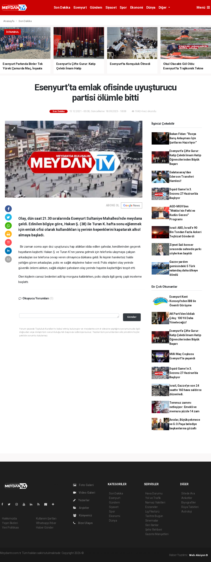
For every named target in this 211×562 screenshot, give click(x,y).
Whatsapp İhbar (46, 523)
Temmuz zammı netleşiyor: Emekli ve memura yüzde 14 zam (184, 407)
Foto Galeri (83, 485)
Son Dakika (62, 7)
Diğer (163, 7)
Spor (123, 7)
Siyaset (111, 7)
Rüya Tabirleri (189, 507)
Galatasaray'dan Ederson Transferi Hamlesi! (181, 177)
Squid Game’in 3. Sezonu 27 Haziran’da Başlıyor (183, 194)
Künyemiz (82, 515)
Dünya (150, 7)
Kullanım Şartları (46, 518)
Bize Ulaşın (83, 523)
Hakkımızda (9, 518)
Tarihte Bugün (154, 516)
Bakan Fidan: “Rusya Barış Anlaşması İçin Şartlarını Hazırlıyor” (183, 138)
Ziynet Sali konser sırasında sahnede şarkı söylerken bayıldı (185, 249)
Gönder (131, 316)
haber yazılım (143, 553)
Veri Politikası (10, 527)
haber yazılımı (93, 553)
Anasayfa (9, 21)
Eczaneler (151, 507)
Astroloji (186, 511)
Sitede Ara (188, 493)
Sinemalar (151, 520)
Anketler (186, 498)
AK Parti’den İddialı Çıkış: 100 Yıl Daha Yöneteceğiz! (182, 318)
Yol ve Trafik (153, 498)
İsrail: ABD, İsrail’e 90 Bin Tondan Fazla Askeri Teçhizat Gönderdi (185, 232)
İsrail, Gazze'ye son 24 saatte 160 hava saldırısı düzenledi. (185, 390)
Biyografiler (188, 502)
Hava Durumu (154, 493)
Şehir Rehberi (153, 529)
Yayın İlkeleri (10, 523)
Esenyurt (80, 7)
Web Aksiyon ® (198, 555)
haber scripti (127, 553)
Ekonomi (136, 7)
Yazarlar (81, 500)
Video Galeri (84, 492)
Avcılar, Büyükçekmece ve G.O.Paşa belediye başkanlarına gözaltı (184, 424)
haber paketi (110, 553)
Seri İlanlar (152, 525)
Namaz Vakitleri (155, 502)
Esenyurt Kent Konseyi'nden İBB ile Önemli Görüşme (182, 301)
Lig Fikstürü (152, 511)
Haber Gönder (45, 527)
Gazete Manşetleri (157, 534)
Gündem (96, 7)
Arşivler (81, 507)
